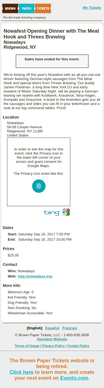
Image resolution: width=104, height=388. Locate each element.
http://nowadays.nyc (35, 276)
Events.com (74, 378)
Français (69, 328)
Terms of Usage (27, 346)
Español (52, 328)
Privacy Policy (53, 346)
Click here (22, 372)
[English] (34, 328)
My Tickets (92, 8)
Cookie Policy (78, 346)
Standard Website (52, 339)
